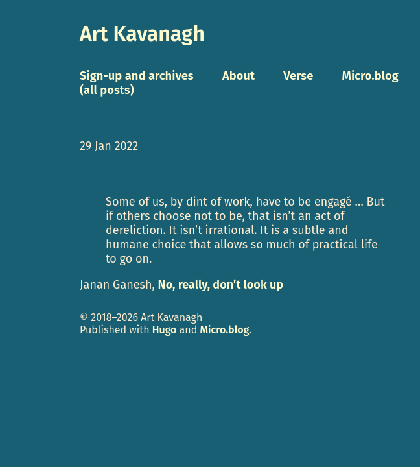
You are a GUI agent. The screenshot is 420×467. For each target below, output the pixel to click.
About (238, 76)
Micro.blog (225, 330)
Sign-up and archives (137, 76)
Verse (298, 76)
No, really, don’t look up (220, 285)
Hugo (164, 330)
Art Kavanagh (142, 33)
